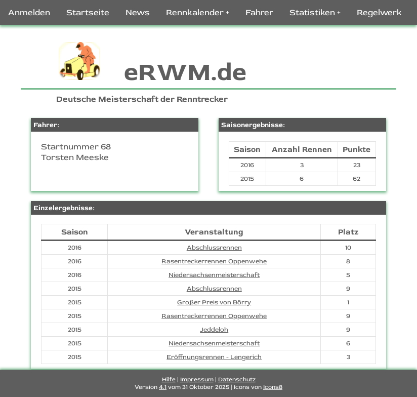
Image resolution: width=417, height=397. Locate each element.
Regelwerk (379, 12)
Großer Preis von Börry (214, 302)
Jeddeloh (214, 330)
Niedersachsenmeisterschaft (214, 275)
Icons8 (272, 387)
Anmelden (29, 12)
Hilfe (169, 379)
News (138, 12)
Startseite (87, 12)
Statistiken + (315, 12)
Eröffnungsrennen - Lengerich (214, 357)
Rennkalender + (197, 12)
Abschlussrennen (214, 248)
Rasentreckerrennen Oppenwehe (214, 261)
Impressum (197, 379)
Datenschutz (237, 379)
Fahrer (259, 12)
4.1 (162, 387)
